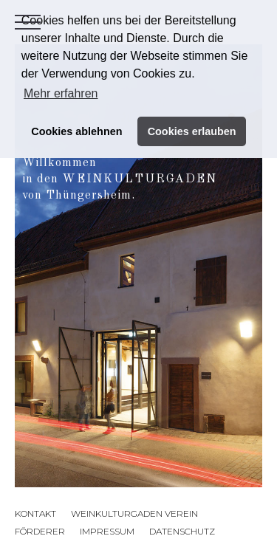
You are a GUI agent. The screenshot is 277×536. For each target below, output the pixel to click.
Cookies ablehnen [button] (76, 131)
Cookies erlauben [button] (192, 131)
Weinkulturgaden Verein (134, 513)
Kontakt (35, 513)
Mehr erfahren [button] (61, 93)
